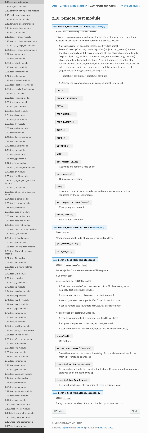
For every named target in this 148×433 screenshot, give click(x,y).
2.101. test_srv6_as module (17, 409)
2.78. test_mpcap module (16, 309)
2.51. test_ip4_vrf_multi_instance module (20, 182)
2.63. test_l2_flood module (17, 238)
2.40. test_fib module (14, 133)
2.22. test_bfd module (15, 54)
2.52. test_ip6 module (15, 187)
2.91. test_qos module (15, 365)
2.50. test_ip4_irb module (16, 176)
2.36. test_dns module (15, 115)
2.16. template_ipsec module (18, 28)
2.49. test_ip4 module (15, 172)
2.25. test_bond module (16, 67)
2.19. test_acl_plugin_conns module (21, 41)
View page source (130, 6)
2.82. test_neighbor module (17, 326)
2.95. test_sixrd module (15, 383)
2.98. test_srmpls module (16, 396)
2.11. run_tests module (15, 6)
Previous (59, 411)
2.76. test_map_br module (17, 300)
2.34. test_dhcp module (15, 106)
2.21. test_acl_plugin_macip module (21, 50)
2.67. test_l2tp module (15, 258)
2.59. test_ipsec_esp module (17, 221)
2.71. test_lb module (14, 278)
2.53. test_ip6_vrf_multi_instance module (20, 193)
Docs (54, 6)
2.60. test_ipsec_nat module (17, 225)
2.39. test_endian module (16, 128)
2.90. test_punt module (15, 361)
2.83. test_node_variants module (19, 330)
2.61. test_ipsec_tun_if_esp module (20, 229)
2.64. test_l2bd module (15, 242)
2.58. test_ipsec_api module (17, 216)
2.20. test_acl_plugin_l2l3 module (20, 46)
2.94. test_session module (16, 378)
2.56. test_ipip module (15, 208)
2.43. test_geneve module (16, 146)
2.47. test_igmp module (15, 163)
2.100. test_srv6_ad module (17, 404)
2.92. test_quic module (15, 369)
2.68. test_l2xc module (15, 262)
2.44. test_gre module (15, 150)
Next (135, 411)
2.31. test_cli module (14, 93)
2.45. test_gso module (15, 154)
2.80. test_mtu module (15, 317)
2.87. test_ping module (15, 348)
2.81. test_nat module (15, 322)
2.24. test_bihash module (16, 63)
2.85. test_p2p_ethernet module (19, 339)
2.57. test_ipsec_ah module (17, 212)
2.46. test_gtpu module (15, 159)
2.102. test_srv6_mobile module (19, 413)
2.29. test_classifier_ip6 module (19, 85)
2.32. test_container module (17, 98)
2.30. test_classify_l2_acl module (19, 89)
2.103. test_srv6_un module (17, 417)
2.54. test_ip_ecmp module (17, 199)
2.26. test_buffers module (16, 72)
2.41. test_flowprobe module (18, 137)
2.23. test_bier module (15, 59)
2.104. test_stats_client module (19, 422)
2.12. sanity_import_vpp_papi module (22, 11)
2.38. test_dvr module (15, 124)
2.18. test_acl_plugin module (18, 37)
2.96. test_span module (15, 387)
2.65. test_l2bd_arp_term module (20, 247)
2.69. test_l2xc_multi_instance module (18, 268)
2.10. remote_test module (16, 2)
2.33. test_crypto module (16, 102)
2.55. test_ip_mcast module (17, 203)
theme (81, 428)
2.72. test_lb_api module (16, 283)
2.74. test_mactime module (17, 291)
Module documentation (73, 6)
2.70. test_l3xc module (15, 274)
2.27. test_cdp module (15, 76)
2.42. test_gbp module (15, 141)
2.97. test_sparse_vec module (18, 391)
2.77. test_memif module (16, 304)
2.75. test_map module (15, 296)
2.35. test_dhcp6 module (16, 111)
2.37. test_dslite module (16, 120)
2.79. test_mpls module (15, 313)
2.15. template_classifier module (19, 24)
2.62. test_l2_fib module (16, 234)
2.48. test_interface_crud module (20, 167)
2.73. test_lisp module (15, 287)
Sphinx (66, 428)
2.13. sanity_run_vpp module (18, 15)
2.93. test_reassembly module (18, 374)
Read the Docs (105, 428)
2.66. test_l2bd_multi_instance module (18, 252)
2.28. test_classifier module (17, 80)
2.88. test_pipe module (15, 352)
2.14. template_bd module (17, 19)
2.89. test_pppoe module (16, 356)
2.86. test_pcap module (15, 343)
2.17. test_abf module (15, 32)
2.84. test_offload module (16, 335)
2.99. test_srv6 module (15, 400)
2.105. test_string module (16, 426)
